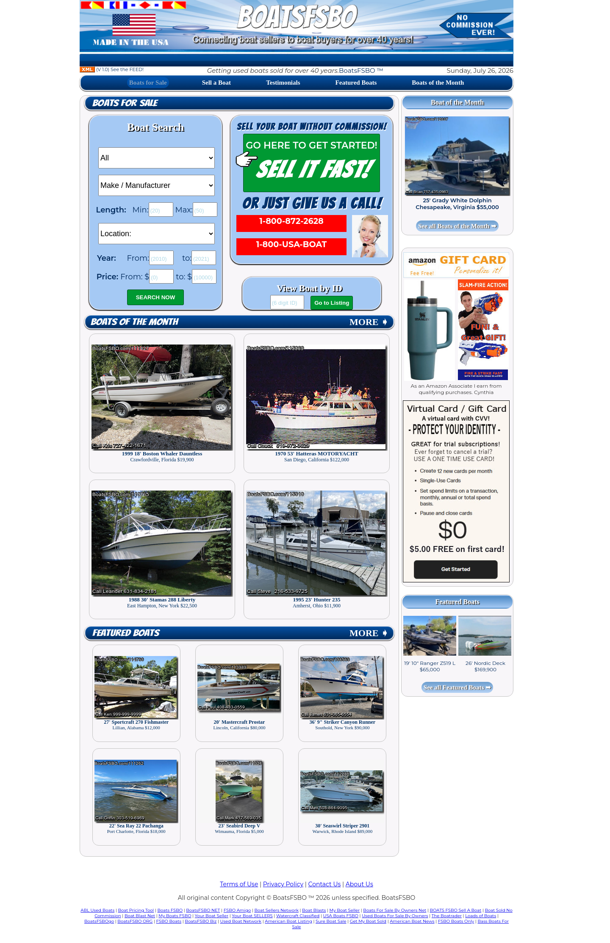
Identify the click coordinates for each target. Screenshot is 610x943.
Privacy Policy (283, 884)
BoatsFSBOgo (99, 921)
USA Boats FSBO (340, 915)
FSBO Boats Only (456, 921)
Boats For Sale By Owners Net (394, 910)
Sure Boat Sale (331, 921)
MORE (368, 322)
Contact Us (324, 884)
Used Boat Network (241, 921)
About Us (359, 884)
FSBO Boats (169, 921)
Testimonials (283, 82)
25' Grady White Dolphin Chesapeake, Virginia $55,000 (457, 203)
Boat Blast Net (140, 915)
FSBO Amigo (237, 910)
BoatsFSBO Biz (200, 921)
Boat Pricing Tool (136, 910)
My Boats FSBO (174, 915)
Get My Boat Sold (368, 921)
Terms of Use (239, 884)
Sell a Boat (216, 82)
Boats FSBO (170, 910)
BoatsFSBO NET (203, 910)
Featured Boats (356, 82)
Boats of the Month (438, 82)
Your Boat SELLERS (252, 915)
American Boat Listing (288, 921)
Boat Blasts (314, 910)
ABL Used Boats (97, 910)
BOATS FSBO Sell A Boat (456, 910)
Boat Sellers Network (276, 910)
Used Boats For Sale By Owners (395, 915)
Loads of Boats (480, 915)
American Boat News (412, 921)
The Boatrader (447, 915)
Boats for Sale (148, 82)
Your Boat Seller (211, 915)
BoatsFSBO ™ (361, 70)
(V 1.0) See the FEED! (112, 69)
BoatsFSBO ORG (134, 921)
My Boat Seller (345, 910)
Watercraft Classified (297, 915)
